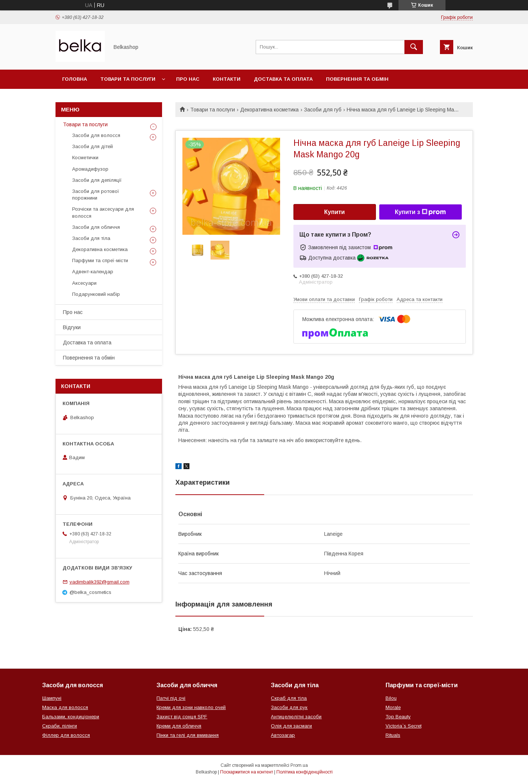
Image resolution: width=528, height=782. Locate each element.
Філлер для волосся (66, 735)
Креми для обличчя (179, 726)
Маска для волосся (65, 707)
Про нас (187, 79)
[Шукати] (413, 47)
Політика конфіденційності (304, 772)
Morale (393, 707)
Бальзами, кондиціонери (70, 716)
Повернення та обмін (357, 79)
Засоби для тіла (91, 238)
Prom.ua (299, 765)
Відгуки (72, 327)
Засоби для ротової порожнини (95, 194)
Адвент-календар (92, 271)
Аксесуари (84, 283)
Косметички (85, 157)
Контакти (227, 79)
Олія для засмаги (291, 726)
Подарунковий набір (96, 294)
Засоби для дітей (92, 146)
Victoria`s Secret (403, 726)
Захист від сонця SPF (182, 716)
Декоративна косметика (269, 110)
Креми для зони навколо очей (191, 707)
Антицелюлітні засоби (296, 716)
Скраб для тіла (289, 698)
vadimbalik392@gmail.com (100, 582)
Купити (334, 212)
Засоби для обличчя (96, 227)
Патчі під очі (171, 698)
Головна (74, 79)
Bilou (391, 698)
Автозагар (283, 735)
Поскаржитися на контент (246, 772)
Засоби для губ (323, 110)
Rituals (393, 735)
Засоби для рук (289, 707)
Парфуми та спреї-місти (100, 260)
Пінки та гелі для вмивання (188, 735)
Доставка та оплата (283, 79)
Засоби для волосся (96, 135)
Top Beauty (398, 716)
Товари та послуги (127, 79)
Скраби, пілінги (59, 726)
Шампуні (51, 698)
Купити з (420, 212)
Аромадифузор (90, 169)
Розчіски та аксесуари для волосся (103, 212)
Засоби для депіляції (97, 180)
